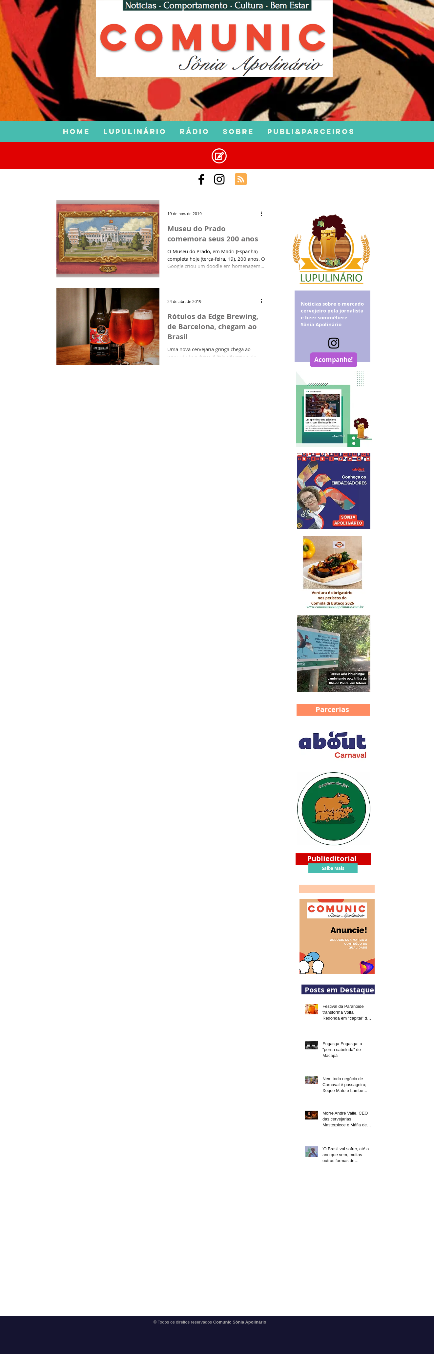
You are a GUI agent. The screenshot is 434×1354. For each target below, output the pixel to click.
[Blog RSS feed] (241, 179)
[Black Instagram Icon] (219, 179)
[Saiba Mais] (333, 868)
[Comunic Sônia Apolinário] (201, 179)
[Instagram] (333, 343)
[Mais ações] (264, 213)
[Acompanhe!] (333, 359)
